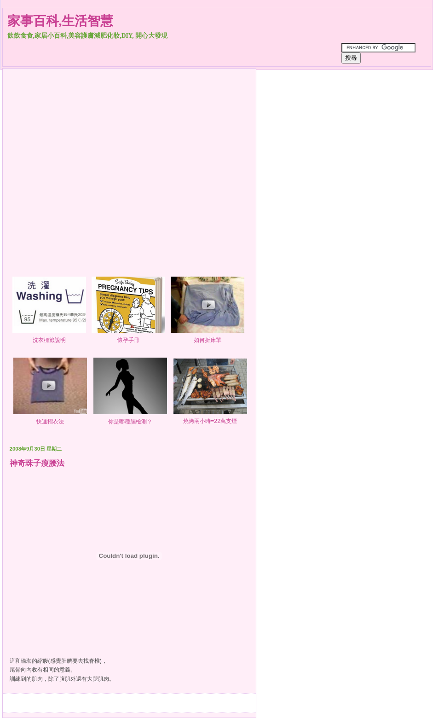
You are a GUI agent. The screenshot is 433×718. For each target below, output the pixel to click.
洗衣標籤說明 (49, 336)
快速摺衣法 (50, 418)
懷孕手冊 (128, 336)
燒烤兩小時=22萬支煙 (210, 417)
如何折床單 (207, 336)
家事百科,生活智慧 (60, 21)
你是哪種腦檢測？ (130, 418)
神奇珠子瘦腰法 (37, 463)
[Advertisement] (86, 159)
